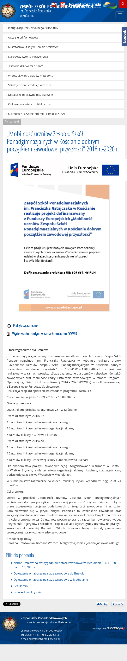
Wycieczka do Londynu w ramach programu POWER (42, 333)
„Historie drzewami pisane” (25, 66)
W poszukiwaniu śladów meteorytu (30, 75)
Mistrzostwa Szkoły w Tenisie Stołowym (33, 47)
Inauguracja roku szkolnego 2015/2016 (33, 28)
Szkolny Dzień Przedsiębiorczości (29, 85)
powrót (117, 604)
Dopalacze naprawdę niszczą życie (30, 95)
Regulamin (21, 586)
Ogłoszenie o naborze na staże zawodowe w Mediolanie (51, 579)
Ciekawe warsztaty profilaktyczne (29, 104)
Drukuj (102, 604)
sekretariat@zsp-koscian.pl (44, 639)
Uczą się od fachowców (23, 37)
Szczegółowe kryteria (27, 592)
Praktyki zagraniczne (23, 325)
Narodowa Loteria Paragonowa (28, 56)
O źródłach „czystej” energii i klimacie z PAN (36, 114)
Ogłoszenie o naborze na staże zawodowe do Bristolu (49, 573)
